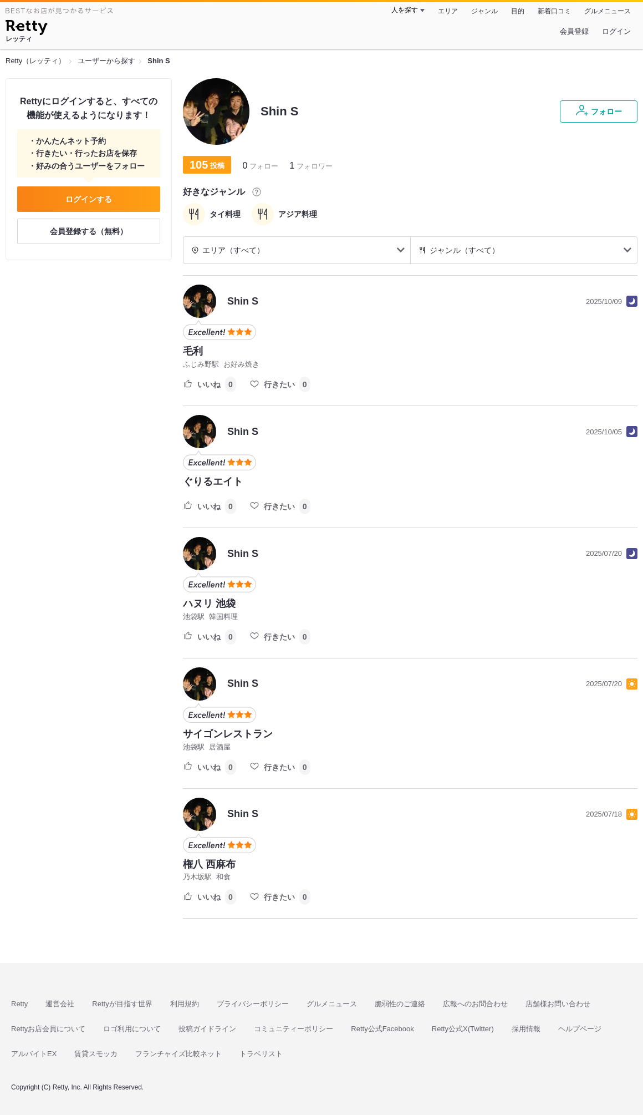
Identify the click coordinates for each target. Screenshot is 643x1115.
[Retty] (26, 29)
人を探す (404, 10)
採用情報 (526, 1029)
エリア (448, 11)
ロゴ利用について (132, 1029)
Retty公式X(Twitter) (463, 1029)
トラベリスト (261, 1054)
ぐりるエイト (213, 481)
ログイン (616, 31)
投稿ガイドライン (207, 1029)
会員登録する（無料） (88, 231)
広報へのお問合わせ (475, 1004)
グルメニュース (607, 11)
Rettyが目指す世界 (122, 1004)
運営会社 (59, 1004)
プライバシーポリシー (253, 1004)
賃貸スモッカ (96, 1054)
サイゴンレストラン (228, 733)
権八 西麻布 (209, 864)
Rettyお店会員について (48, 1029)
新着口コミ (554, 11)
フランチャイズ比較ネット (178, 1054)
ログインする (88, 199)
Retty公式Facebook (382, 1029)
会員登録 (574, 31)
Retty (19, 1004)
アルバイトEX (34, 1054)
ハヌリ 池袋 (209, 603)
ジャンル (484, 11)
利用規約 (184, 1004)
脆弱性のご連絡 (400, 1004)
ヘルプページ (579, 1029)
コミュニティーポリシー (293, 1029)
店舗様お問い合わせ (557, 1004)
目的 (517, 11)
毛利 (193, 351)
